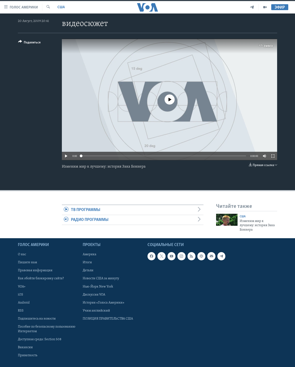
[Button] (29, 43)
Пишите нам (27, 262)
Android (24, 302)
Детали (88, 270)
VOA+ (22, 286)
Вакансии (25, 347)
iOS (20, 294)
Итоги (87, 262)
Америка (89, 254)
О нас (22, 254)
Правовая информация (35, 270)
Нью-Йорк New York (98, 286)
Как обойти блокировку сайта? (41, 278)
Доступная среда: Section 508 (39, 339)
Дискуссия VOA (94, 294)
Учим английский (96, 310)
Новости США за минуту (101, 278)
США (61, 7)
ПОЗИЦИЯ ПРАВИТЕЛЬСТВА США (108, 318)
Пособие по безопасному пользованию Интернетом (46, 329)
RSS (21, 310)
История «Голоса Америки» (103, 302)
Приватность (27, 355)
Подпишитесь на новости (37, 318)
